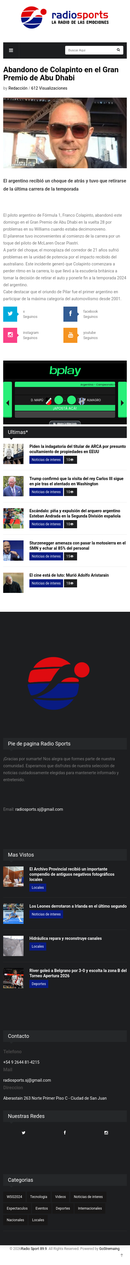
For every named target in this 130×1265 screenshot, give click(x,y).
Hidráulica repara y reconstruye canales (65, 938)
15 (70, 556)
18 (70, 583)
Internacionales (90, 1208)
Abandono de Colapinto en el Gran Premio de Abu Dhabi (61, 73)
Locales (38, 888)
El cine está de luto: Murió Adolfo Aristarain (69, 575)
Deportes (39, 984)
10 (70, 460)
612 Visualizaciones (49, 88)
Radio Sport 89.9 (34, 1249)
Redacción (18, 88)
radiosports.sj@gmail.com (39, 809)
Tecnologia (38, 1197)
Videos (60, 1197)
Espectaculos (17, 1208)
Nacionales (15, 1220)
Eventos (41, 1208)
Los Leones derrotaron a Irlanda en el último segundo (78, 906)
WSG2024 (14, 1197)
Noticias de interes (46, 460)
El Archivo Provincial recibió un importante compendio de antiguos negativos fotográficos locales (71, 874)
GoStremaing (109, 1249)
